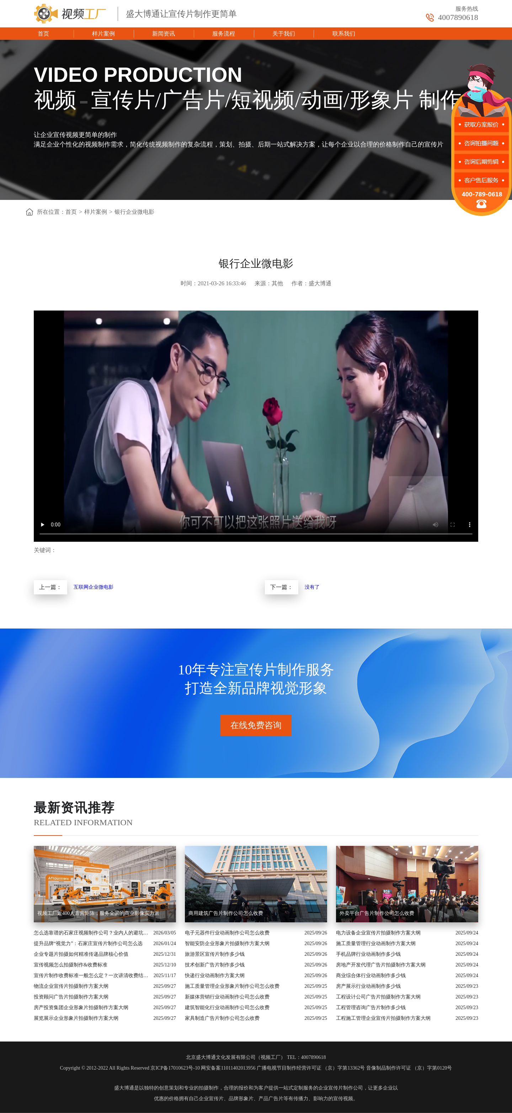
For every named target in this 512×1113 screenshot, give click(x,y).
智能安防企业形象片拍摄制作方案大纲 (227, 943)
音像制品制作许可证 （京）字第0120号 (409, 1068)
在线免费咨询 (256, 725)
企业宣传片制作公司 (340, 1088)
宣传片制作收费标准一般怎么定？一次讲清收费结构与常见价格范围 (92, 975)
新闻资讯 (163, 34)
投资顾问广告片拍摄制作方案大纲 (71, 997)
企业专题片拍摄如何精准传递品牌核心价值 (81, 954)
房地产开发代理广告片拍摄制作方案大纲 (381, 965)
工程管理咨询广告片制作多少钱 (371, 1007)
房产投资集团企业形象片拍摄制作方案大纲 (81, 1007)
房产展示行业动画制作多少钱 (368, 986)
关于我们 (283, 34)
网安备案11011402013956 (228, 1068)
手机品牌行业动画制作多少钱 (368, 954)
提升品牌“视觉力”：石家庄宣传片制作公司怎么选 (88, 943)
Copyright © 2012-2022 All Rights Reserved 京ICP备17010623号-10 (130, 1068)
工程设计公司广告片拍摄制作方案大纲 (378, 997)
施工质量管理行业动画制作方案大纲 (376, 943)
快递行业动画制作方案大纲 (215, 975)
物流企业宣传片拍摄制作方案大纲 (71, 986)
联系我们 (343, 34)
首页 (43, 34)
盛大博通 (124, 1088)
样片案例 (103, 34)
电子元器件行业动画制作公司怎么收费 (227, 933)
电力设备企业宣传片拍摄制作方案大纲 (378, 933)
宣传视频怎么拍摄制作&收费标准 (70, 965)
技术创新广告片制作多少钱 (215, 965)
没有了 (312, 587)
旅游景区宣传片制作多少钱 (215, 954)
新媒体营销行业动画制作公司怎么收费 (227, 997)
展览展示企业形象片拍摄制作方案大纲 (76, 1018)
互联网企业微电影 (93, 587)
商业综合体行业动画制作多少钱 (371, 975)
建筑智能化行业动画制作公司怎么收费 (227, 1007)
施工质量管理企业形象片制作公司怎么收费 (232, 986)
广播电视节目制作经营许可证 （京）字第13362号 (311, 1068)
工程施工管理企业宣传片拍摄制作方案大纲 (383, 1018)
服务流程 (223, 34)
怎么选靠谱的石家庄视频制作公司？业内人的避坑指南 (92, 933)
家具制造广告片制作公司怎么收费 (222, 1018)
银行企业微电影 (134, 212)
